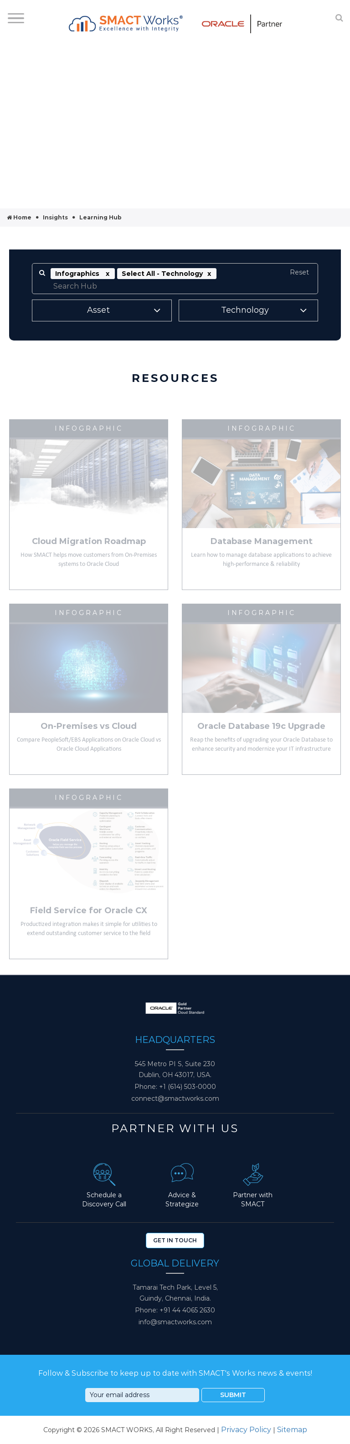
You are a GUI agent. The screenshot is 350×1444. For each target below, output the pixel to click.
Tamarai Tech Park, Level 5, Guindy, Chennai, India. (175, 1292)
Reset (299, 272)
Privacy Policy (246, 1429)
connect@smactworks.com (175, 1098)
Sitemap (292, 1429)
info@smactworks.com (175, 1322)
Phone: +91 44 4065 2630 (175, 1310)
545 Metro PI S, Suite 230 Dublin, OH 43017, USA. (175, 1069)
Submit (233, 1395)
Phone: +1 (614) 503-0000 (175, 1087)
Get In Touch (175, 1240)
